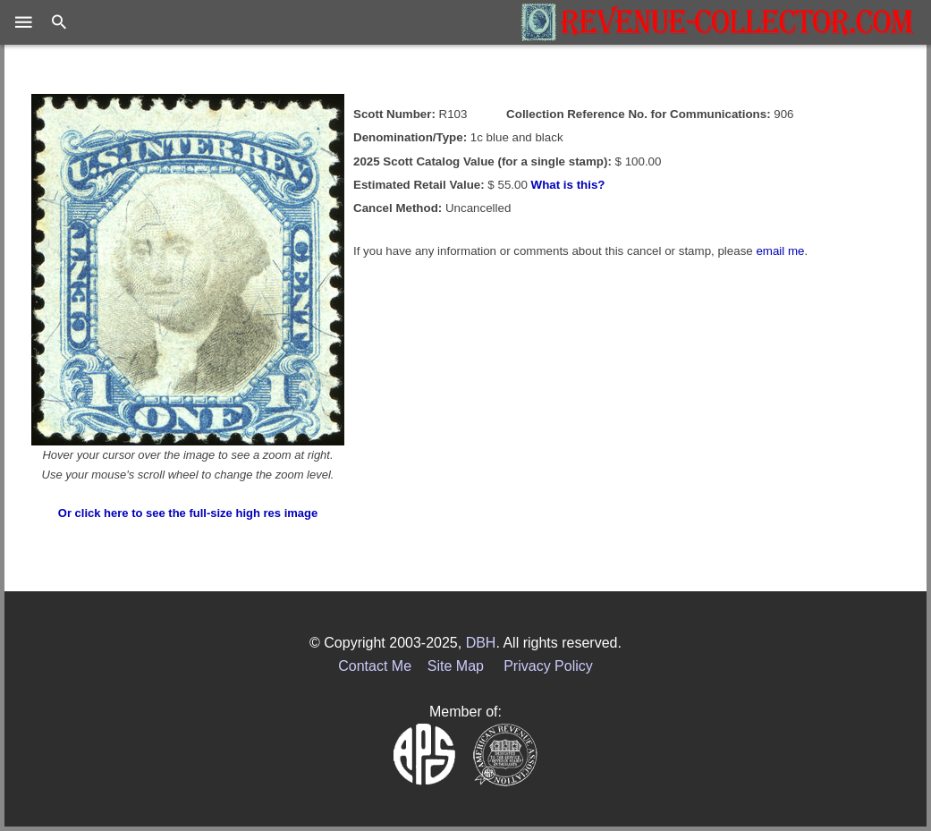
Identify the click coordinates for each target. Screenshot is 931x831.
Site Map (455, 666)
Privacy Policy (548, 666)
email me (780, 251)
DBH (481, 642)
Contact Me (374, 666)
